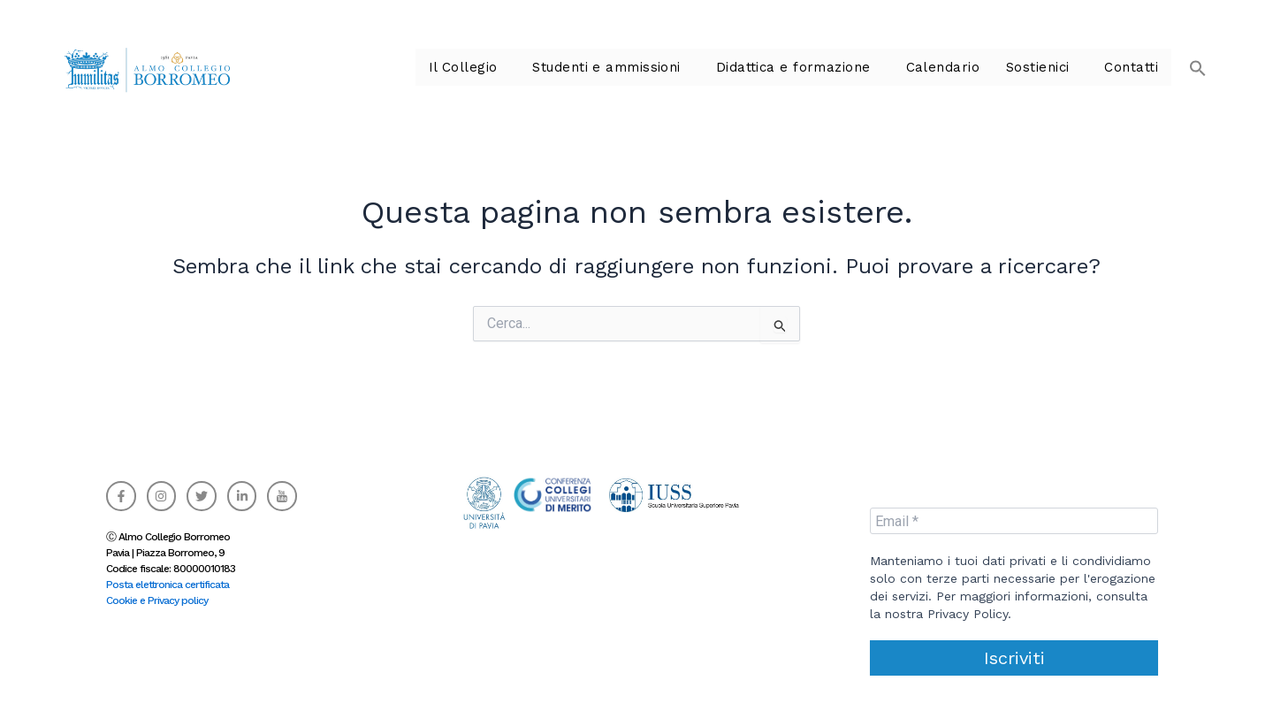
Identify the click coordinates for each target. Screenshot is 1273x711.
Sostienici (1042, 67)
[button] (1189, 58)
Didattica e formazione (808, 67)
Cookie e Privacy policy (157, 600)
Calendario (952, 67)
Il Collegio (493, 67)
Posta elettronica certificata (167, 584)
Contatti (1133, 67)
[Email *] (1014, 521)
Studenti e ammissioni (630, 67)
